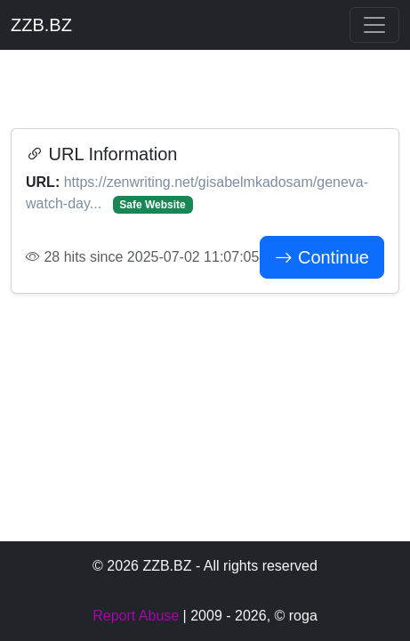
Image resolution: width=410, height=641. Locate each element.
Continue (322, 257)
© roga (296, 615)
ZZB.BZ (41, 25)
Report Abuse (135, 615)
